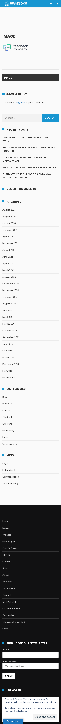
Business (7, 403)
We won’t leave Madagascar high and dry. (29, 167)
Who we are (8, 581)
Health (5, 437)
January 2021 (9, 276)
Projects (6, 534)
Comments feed (10, 476)
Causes (6, 410)
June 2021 (7, 256)
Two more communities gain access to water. (27, 139)
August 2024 (9, 216)
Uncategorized (9, 443)
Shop (5, 568)
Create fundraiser (11, 608)
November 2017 (10, 377)
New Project (8, 541)
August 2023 (9, 223)
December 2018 (10, 364)
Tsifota (6, 554)
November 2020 (10, 290)
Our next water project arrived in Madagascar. (24, 159)
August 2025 (9, 209)
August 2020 (9, 303)
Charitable (7, 417)
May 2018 (7, 370)
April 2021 (7, 263)
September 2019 (11, 337)
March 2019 (8, 357)
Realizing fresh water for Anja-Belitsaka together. (28, 149)
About (5, 574)
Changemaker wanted (13, 621)
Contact (6, 595)
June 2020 (7, 310)
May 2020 (7, 317)
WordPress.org (10, 483)
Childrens (7, 423)
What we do (8, 588)
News (5, 628)
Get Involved (9, 601)
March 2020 (8, 323)
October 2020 (9, 296)
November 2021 (10, 243)
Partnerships (9, 615)
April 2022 (7, 236)
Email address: (10, 660)
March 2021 (8, 270)
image (8, 77)
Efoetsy (6, 561)
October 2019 (9, 330)
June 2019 (7, 343)
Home (5, 521)
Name (5, 649)
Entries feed (8, 470)
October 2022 (9, 229)
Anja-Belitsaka (9, 548)
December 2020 (10, 283)
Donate (6, 528)
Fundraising (8, 430)
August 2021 (9, 250)
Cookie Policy (20, 711)
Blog (4, 396)
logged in (20, 102)
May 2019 (7, 350)
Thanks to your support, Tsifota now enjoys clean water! (26, 176)
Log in (5, 463)
